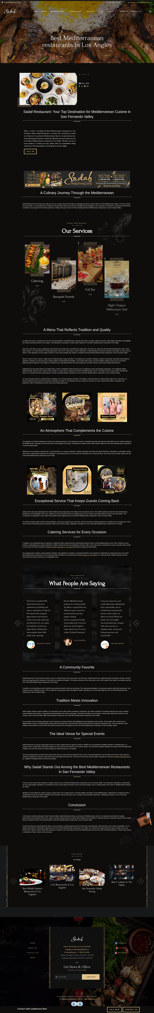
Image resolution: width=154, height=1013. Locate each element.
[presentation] (18, 623)
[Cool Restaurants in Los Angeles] (92, 873)
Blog (101, 11)
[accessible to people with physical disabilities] (77, 1004)
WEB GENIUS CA (89, 999)
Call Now (114, 1009)
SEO (79, 999)
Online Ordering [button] (57, 11)
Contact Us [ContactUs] (136, 11)
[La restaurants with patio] (32, 873)
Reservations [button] (75, 11)
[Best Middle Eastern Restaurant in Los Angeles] (62, 877)
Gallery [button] (110, 11)
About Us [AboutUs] (124, 11)
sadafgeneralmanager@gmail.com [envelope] (140, 2)
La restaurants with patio (32, 884)
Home (35, 11)
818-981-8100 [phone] (115, 2)
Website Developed (69, 999)
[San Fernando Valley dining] (121, 877)
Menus (43, 11)
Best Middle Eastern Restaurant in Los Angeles (62, 891)
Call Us (30, 151)
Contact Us (131, 1009)
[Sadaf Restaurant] (10, 11)
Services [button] (90, 11)
